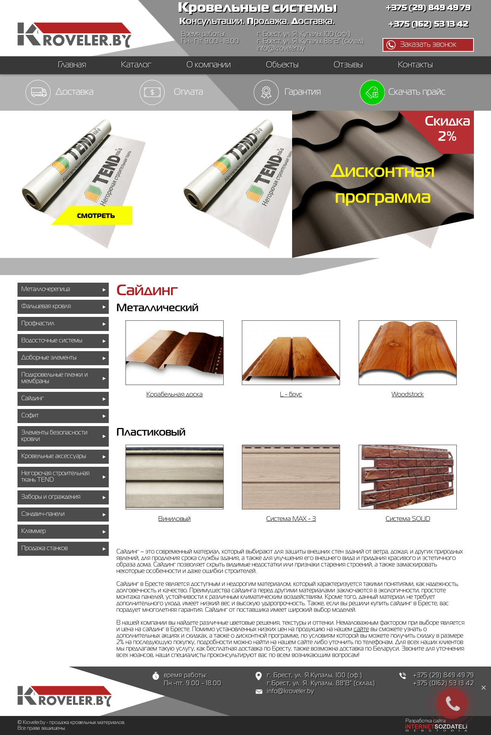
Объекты (282, 65)
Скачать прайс (416, 92)
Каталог (136, 65)
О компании (208, 65)
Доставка (75, 92)
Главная (72, 65)
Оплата (188, 92)
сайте (361, 629)
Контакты (415, 65)
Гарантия (302, 92)
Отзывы (348, 65)
